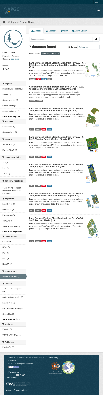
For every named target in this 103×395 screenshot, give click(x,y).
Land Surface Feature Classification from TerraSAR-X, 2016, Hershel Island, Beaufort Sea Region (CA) (56, 109)
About (64, 31)
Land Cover (28, 22)
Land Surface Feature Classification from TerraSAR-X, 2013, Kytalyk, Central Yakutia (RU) (56, 165)
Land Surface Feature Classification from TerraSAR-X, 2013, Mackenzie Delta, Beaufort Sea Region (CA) (56, 194)
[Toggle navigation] (98, 11)
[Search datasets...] (61, 39)
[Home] (4, 22)
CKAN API (12, 360)
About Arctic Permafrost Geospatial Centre (26, 357)
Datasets (36, 31)
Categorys (13, 22)
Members (51, 31)
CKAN (20, 375)
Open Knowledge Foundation (20, 363)
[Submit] (96, 39)
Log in (97, 2)
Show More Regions (11, 116)
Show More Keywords (12, 232)
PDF (38, 79)
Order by (72, 47)
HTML (44, 79)
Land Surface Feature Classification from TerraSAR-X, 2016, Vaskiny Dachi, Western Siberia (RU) (56, 138)
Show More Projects (11, 319)
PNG (49, 79)
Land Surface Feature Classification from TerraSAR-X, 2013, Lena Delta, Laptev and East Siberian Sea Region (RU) (57, 65)
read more (15, 59)
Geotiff (32, 79)
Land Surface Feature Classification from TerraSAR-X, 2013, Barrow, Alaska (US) (56, 219)
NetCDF (39, 101)
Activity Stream (79, 31)
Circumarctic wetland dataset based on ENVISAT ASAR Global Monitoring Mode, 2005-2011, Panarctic (57, 88)
